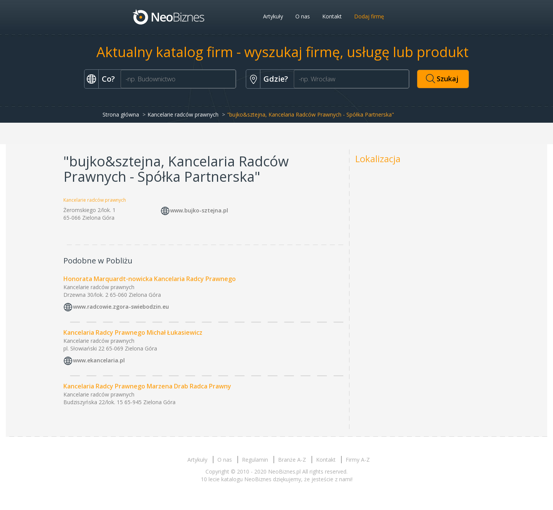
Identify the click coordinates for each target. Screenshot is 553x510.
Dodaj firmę (369, 16)
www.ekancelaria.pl (99, 360)
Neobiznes (168, 16)
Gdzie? (275, 79)
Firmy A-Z (358, 459)
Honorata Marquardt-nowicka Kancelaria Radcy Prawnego (149, 279)
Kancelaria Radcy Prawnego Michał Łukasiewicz (132, 332)
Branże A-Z (292, 459)
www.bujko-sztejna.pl (199, 210)
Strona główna (121, 114)
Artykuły (273, 16)
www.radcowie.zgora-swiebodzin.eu (121, 306)
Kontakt (332, 16)
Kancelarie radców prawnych (183, 114)
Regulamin (255, 459)
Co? (108, 79)
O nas (302, 16)
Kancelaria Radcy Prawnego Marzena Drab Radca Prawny (147, 386)
